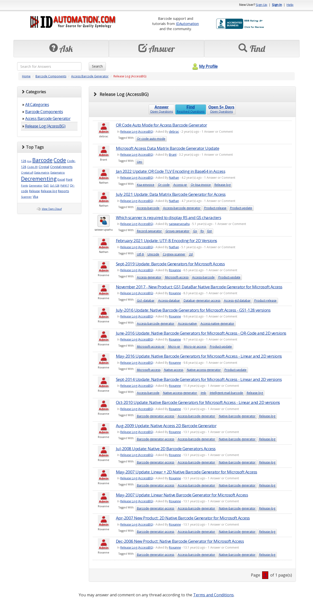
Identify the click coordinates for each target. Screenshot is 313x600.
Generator (36, 185)
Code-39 (32, 167)
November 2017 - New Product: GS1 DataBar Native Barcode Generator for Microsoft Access (199, 287)
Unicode (153, 254)
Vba (35, 197)
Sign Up (261, 4)
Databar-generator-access (202, 300)
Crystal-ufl (27, 172)
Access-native (187, 323)
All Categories (37, 104)
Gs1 (46, 185)
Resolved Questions (190, 109)
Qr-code (164, 185)
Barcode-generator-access (155, 416)
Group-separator (178, 231)
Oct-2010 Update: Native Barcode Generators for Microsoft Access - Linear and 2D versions (198, 402)
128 (23, 161)
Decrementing (38, 178)
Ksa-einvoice (145, 185)
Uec (139, 162)
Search (97, 66)
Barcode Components (50, 76)
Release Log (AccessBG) (45, 126)
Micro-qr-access (195, 346)
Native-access (173, 370)
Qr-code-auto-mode (151, 139)
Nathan (174, 178)
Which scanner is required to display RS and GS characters (168, 217)
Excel (61, 179)
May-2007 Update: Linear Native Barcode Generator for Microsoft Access (182, 495)
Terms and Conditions (213, 595)
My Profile (204, 66)
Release (34, 191)
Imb (203, 393)
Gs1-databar (146, 300)
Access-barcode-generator (182, 208)
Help (290, 4)
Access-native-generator (217, 323)
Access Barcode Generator (90, 76)
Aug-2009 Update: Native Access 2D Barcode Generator (166, 425)
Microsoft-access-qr (151, 346)
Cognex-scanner (174, 254)
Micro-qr (174, 346)
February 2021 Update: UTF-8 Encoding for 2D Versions (166, 240)
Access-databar (169, 300)
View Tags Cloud (52, 209)
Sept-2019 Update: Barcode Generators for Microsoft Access (170, 264)
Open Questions (161, 109)
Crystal (44, 167)
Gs (195, 231)
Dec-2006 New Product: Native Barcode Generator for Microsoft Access (180, 541)
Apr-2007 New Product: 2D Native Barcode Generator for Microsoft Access (183, 518)
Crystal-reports (61, 167)
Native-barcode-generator (237, 416)
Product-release (215, 208)
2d (191, 254)
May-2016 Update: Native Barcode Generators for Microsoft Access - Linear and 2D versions (199, 356)
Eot (209, 231)
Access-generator (149, 277)
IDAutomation (187, 23)
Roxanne (175, 270)
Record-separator (149, 231)
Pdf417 (64, 185)
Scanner (26, 197)
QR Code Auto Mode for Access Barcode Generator (161, 125)
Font (69, 179)
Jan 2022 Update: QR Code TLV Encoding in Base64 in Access (170, 171)
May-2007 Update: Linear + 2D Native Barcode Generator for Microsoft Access (186, 472)
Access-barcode (148, 208)
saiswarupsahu (179, 224)
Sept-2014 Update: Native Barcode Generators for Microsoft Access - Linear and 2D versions (199, 379)
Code (60, 160)
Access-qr (180, 185)
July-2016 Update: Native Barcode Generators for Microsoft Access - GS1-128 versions (193, 310)
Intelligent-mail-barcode (226, 393)
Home (26, 76)
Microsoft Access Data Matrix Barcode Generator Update (167, 148)
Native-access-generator (204, 370)
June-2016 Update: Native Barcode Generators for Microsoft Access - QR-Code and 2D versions (201, 333)
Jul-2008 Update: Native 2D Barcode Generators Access (166, 448)
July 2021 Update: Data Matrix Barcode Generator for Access (171, 194)
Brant (173, 155)
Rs (202, 231)
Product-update (241, 208)
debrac (174, 131)
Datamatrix (57, 172)
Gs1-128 (54, 185)
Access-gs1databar (237, 300)
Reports (63, 191)
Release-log (49, 191)
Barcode (42, 160)
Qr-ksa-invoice (201, 185)
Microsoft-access (177, 277)
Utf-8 (140, 254)
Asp (29, 161)
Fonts (24, 185)
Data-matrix (41, 172)
